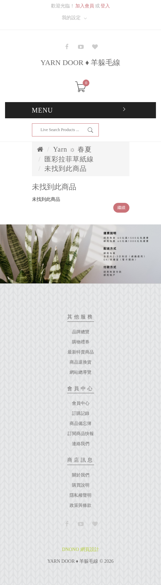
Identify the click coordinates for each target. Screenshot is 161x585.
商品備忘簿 (80, 423)
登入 (105, 5)
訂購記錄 (80, 413)
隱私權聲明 (80, 495)
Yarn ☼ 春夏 (72, 149)
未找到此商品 (65, 168)
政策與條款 (80, 505)
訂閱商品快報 (81, 433)
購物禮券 (80, 341)
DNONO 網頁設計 (80, 549)
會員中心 (80, 403)
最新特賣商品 (81, 352)
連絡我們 (80, 443)
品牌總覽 (80, 331)
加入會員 (84, 5)
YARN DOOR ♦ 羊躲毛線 (81, 62)
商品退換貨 (80, 362)
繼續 (121, 207)
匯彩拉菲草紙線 (69, 159)
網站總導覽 (80, 372)
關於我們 (80, 475)
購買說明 (80, 485)
